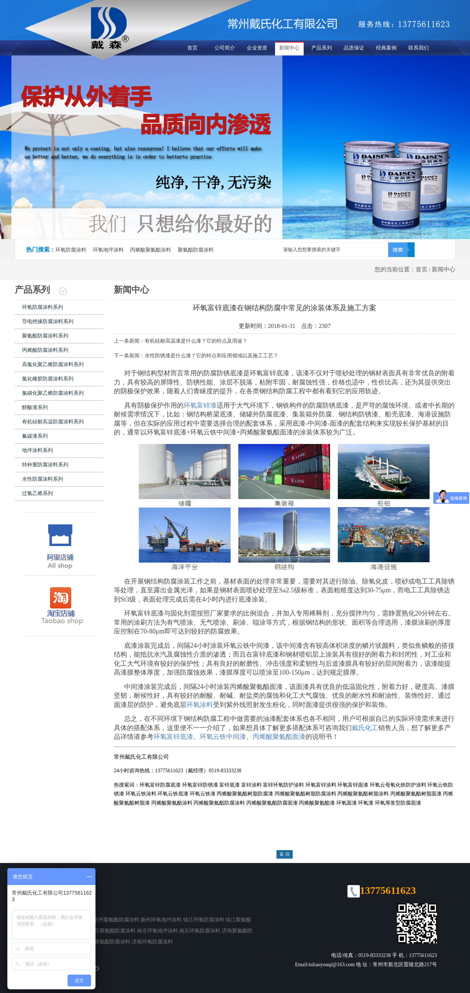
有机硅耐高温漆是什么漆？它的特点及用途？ (196, 341)
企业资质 (257, 48)
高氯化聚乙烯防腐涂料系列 (53, 364)
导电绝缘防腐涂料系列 (47, 321)
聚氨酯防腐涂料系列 (45, 336)
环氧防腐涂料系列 (42, 307)
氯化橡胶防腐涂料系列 (47, 379)
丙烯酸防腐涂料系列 (45, 350)
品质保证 (354, 48)
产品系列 (321, 48)
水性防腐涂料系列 (42, 479)
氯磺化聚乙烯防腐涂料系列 (53, 393)
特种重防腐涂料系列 (45, 464)
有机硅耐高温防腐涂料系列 (53, 422)
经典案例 (386, 48)
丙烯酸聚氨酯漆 (317, 803)
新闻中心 (289, 48)
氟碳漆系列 (35, 436)
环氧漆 (365, 803)
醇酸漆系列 (35, 407)
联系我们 (418, 48)
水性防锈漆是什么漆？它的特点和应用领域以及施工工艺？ (211, 355)
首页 (192, 48)
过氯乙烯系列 (37, 493)
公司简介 (224, 48)
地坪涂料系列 (37, 450)
